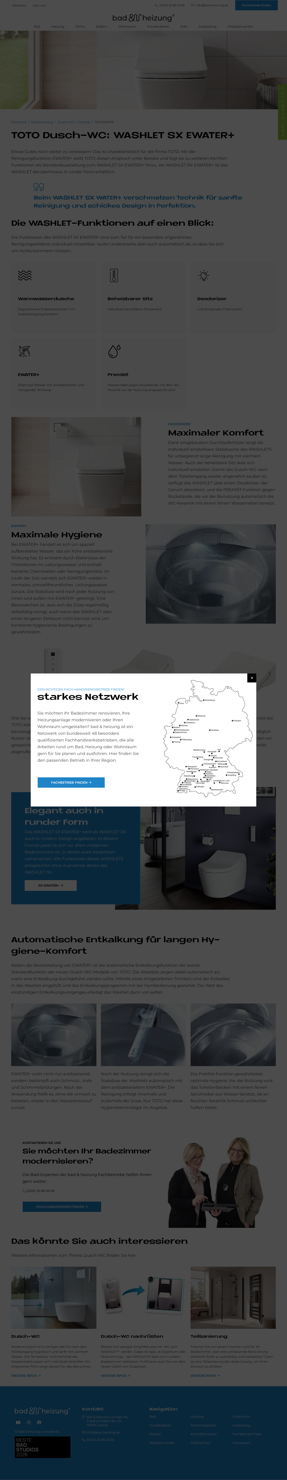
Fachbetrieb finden (69, 782)
